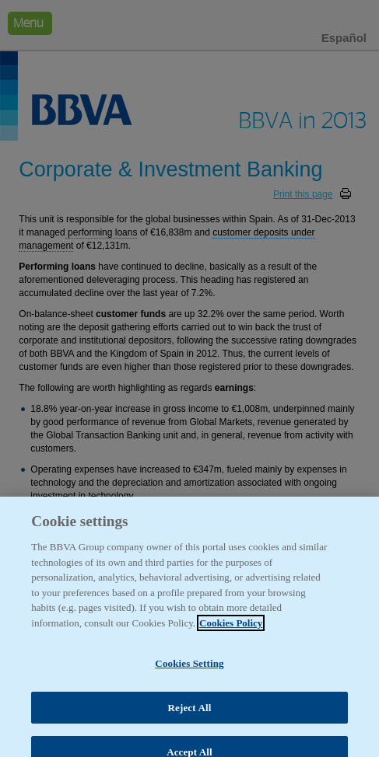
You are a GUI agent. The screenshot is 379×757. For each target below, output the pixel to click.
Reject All (190, 713)
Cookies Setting (189, 669)
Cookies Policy (230, 628)
